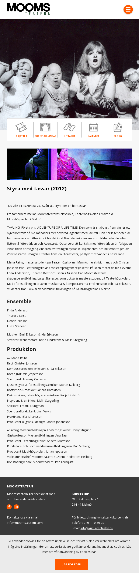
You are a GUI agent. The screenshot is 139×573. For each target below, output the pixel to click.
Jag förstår (72, 564)
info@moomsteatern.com (25, 523)
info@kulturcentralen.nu (97, 528)
